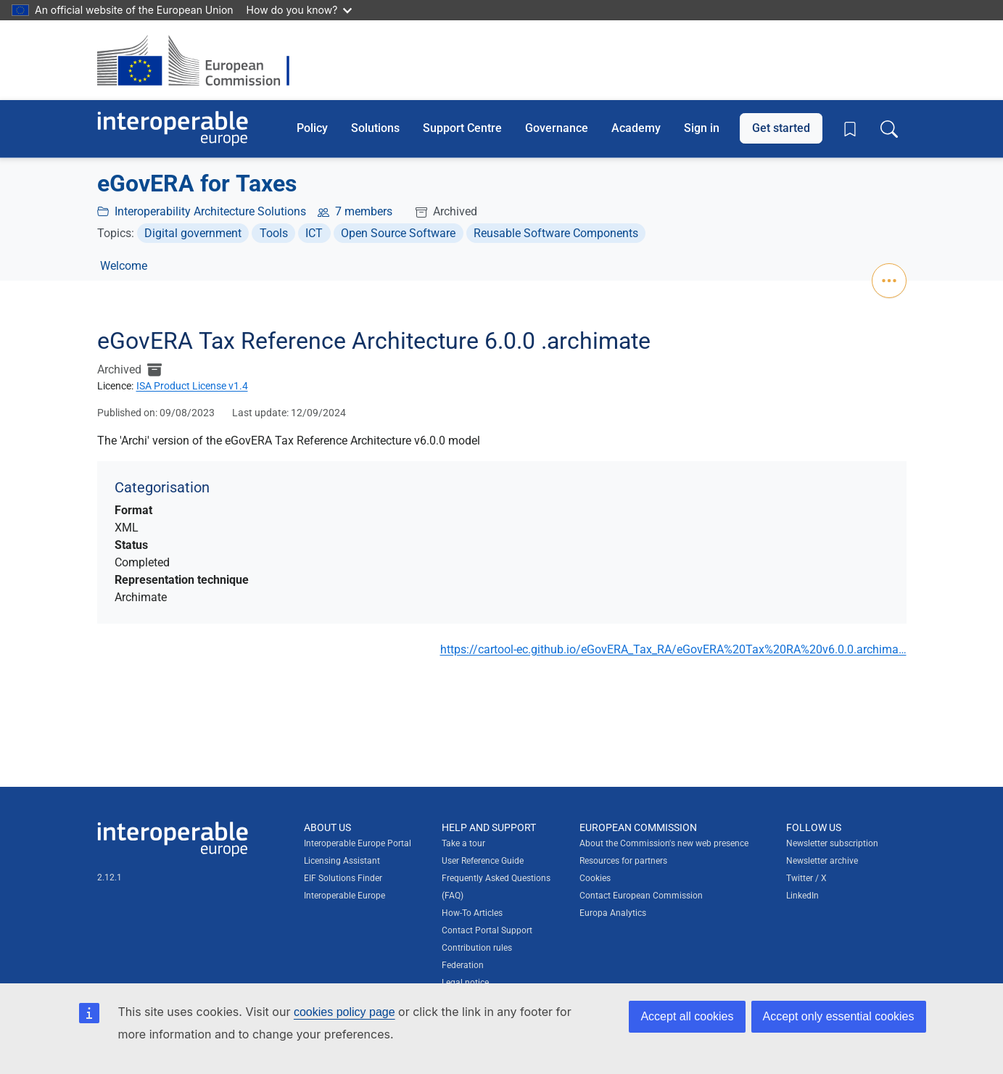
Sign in (701, 128)
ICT (314, 233)
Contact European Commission (641, 896)
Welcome (123, 266)
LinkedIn (802, 896)
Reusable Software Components (556, 233)
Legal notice (465, 983)
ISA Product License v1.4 (192, 386)
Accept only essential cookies (839, 1016)
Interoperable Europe (344, 896)
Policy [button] (312, 128)
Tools (274, 233)
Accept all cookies (686, 1016)
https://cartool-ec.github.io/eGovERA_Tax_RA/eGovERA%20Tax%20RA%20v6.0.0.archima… (673, 649)
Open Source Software (398, 233)
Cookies (595, 878)
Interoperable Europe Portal (357, 843)
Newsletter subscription (832, 843)
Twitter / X (806, 878)
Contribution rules (477, 948)
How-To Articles (472, 913)
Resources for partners (623, 861)
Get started (781, 128)
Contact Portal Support (487, 930)
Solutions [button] (375, 128)
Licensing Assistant (342, 861)
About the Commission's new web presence (663, 843)
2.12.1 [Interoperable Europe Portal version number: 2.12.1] (109, 877)
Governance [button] (556, 128)
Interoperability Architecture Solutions (210, 211)
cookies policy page (344, 1012)
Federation (463, 965)
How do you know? (299, 10)
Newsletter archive (822, 861)
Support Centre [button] (462, 128)
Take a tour (463, 843)
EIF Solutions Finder (343, 878)
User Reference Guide (483, 861)
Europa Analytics (612, 913)
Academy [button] (636, 128)
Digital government (193, 233)
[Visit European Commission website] (200, 60)
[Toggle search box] (889, 128)
